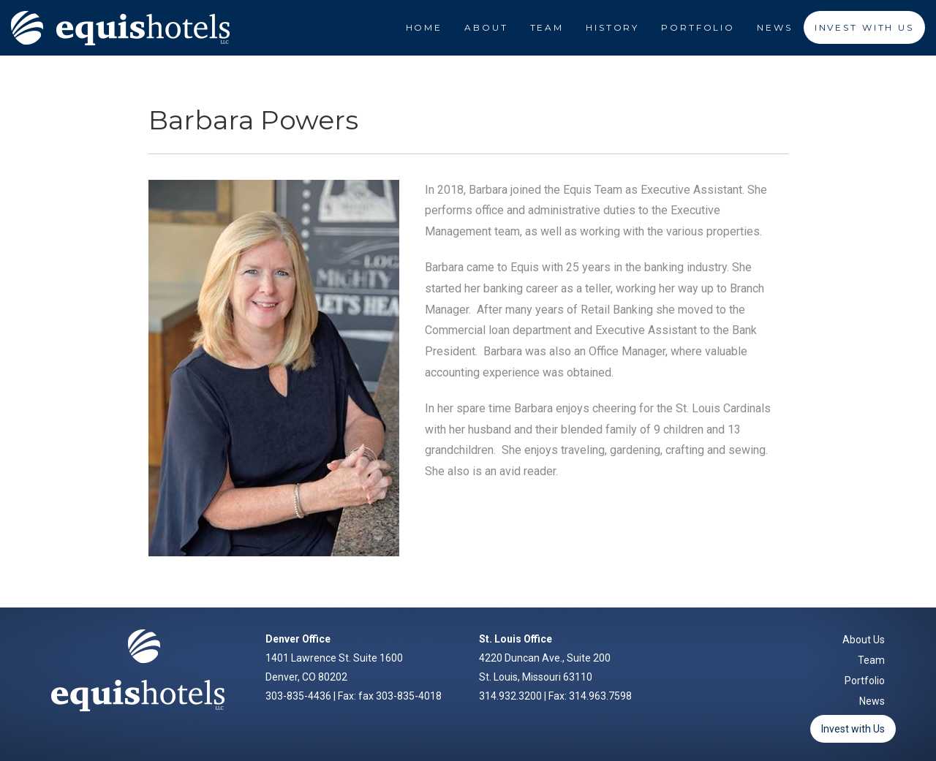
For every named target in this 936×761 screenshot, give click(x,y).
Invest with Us (853, 729)
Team (547, 27)
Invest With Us (864, 27)
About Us (863, 639)
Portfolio (698, 27)
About (485, 27)
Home (424, 27)
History (612, 27)
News (775, 27)
